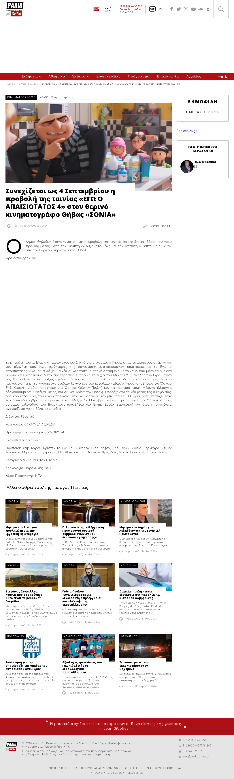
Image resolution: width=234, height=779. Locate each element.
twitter (178, 9)
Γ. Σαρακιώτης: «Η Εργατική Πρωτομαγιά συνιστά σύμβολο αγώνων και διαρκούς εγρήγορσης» (83, 532)
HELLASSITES (134, 773)
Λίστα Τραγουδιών (131, 9)
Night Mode (223, 76)
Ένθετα (79, 76)
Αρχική (11, 84)
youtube (193, 9)
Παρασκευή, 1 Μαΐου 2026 (27, 554)
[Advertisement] (117, 45)
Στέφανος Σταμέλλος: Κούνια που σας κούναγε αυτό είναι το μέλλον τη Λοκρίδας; (23, 596)
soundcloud (200, 9)
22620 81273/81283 (199, 745)
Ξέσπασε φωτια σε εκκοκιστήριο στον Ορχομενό (133, 665)
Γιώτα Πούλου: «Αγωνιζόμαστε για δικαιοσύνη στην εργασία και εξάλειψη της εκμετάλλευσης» (81, 598)
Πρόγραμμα (139, 76)
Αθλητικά (56, 76)
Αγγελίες (193, 76)
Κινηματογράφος (62, 97)
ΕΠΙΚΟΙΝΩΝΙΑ (142, 768)
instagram (186, 9)
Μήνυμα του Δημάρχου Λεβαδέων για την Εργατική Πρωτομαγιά (140, 530)
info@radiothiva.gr (196, 756)
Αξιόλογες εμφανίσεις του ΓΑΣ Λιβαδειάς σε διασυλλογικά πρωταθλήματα (82, 667)
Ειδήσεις (30, 76)
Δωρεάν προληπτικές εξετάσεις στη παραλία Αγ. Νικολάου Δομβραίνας (139, 595)
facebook (171, 9)
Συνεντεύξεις (108, 76)
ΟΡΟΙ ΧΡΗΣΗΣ (58, 768)
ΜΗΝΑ (213, 112)
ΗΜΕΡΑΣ (194, 112)
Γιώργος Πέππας (205, 162)
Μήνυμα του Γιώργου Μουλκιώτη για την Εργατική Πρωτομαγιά (22, 530)
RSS (126, 768)
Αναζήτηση (221, 9)
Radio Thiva (14, 9)
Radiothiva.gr (187, 131)
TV (160, 9)
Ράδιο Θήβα (127, 12)
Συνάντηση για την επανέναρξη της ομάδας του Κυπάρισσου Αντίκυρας (26, 665)
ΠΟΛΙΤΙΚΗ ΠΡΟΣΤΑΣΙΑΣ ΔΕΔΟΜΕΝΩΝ (95, 768)
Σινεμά (34, 84)
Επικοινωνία (168, 76)
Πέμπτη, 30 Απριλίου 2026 (140, 686)
